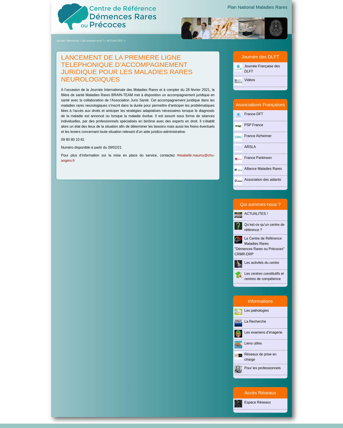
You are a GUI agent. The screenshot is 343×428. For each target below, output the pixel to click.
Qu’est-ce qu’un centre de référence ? (259, 227)
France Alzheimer (253, 137)
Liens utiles (248, 344)
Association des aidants (257, 181)
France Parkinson (253, 159)
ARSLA (245, 148)
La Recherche (250, 323)
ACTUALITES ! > (116, 40)
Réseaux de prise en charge (255, 356)
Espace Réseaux (252, 403)
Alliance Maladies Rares (258, 170)
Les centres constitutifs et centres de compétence (259, 276)
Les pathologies (251, 312)
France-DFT (248, 115)
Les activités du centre (256, 264)
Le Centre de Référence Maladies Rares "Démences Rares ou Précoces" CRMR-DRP (259, 246)
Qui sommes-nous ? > (94, 40)
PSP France (248, 126)
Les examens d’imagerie (258, 334)
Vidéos (244, 81)
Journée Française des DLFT (257, 68)
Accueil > (62, 40)
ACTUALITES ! (251, 215)
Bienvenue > (74, 40)
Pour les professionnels (257, 369)
